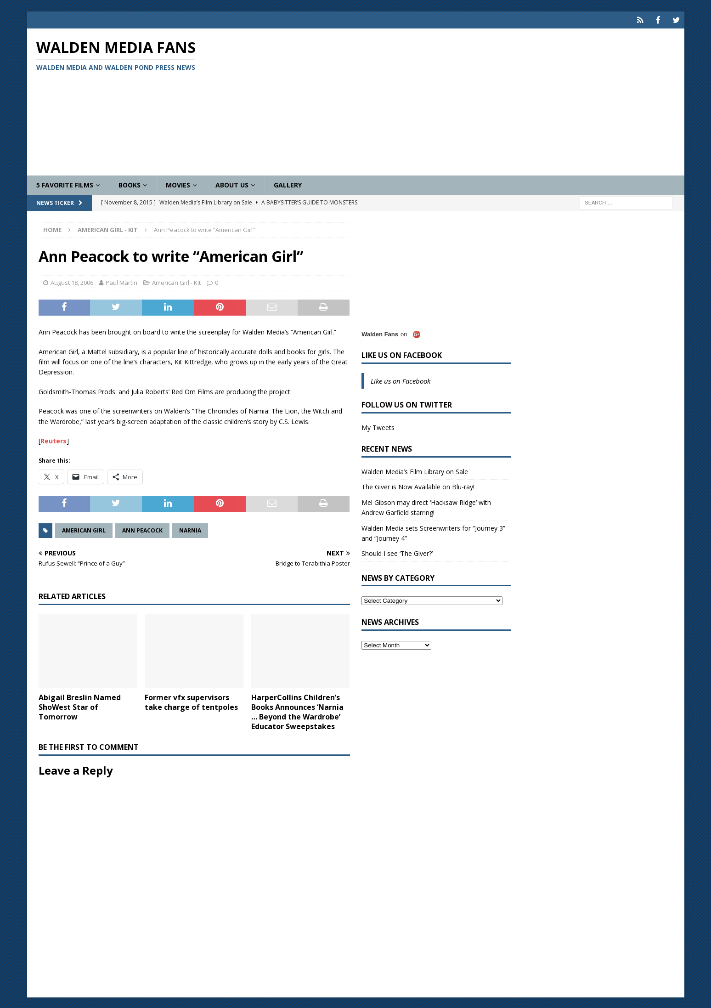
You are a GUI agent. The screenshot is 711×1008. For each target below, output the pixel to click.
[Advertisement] (463, 101)
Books (129, 184)
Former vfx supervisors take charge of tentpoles (191, 701)
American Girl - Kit (176, 281)
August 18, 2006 (72, 281)
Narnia (190, 529)
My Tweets (378, 426)
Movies (178, 184)
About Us (231, 184)
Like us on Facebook (401, 354)
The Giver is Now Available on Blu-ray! (417, 485)
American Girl (84, 529)
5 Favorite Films (64, 184)
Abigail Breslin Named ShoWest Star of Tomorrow (80, 706)
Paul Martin (121, 281)
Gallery (288, 184)
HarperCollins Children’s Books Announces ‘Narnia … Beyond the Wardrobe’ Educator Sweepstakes (297, 710)
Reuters (53, 440)
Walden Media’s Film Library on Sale (414, 470)
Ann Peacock (142, 529)
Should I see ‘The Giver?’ (397, 552)
